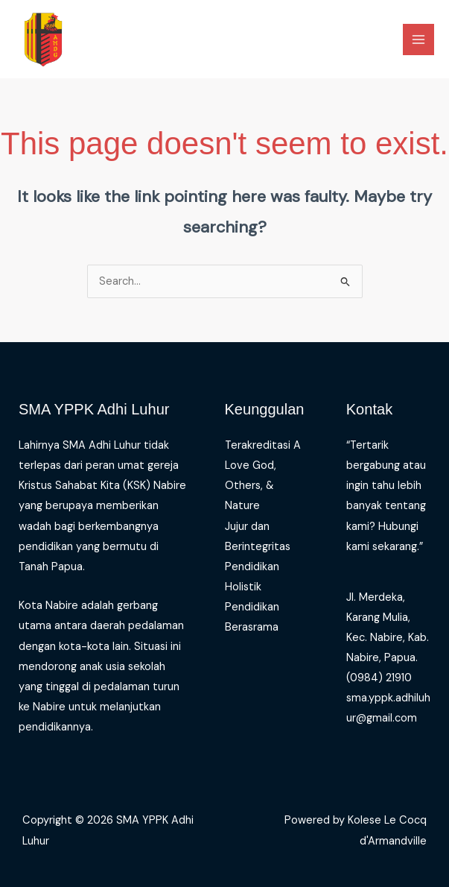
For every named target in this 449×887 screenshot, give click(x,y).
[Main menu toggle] (418, 39)
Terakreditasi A (263, 445)
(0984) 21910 (379, 678)
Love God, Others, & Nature (250, 485)
